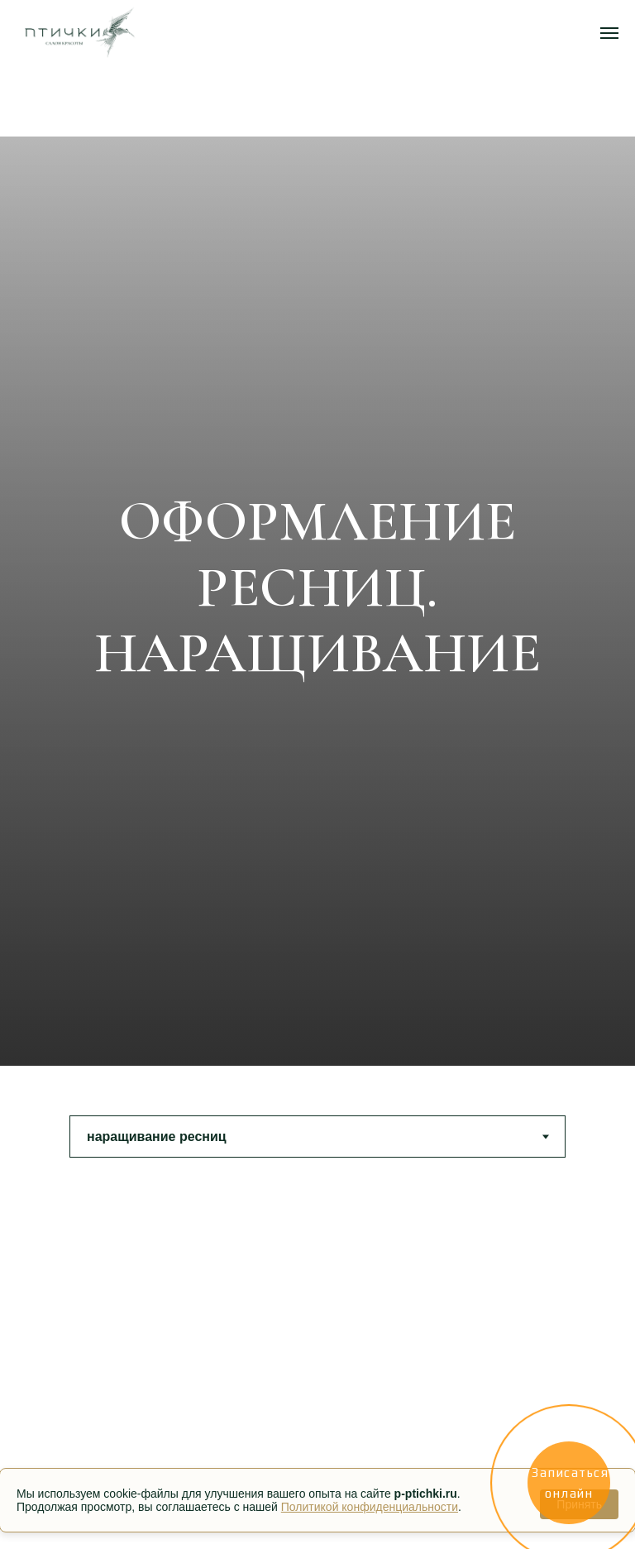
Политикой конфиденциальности (369, 1506)
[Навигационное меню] (609, 33)
